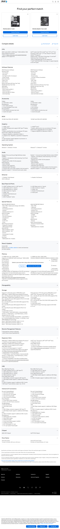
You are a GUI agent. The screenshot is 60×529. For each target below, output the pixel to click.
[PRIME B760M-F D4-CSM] (44, 28)
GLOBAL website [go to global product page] (13, 247)
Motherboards (3, 499)
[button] (53, 1)
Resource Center (19, 503)
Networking (3, 505)
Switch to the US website (34, 266)
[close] (49, 260)
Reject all (42, 526)
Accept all (53, 526)
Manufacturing (18, 485)
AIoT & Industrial (4, 503)
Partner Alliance (4, 482)
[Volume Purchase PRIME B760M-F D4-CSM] (44, 32)
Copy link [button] (55, 44)
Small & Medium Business (21, 475)
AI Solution (18, 496)
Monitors (2, 493)
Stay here (22, 266)
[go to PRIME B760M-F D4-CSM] (45, 21)
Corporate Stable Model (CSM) (36, 484)
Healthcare (18, 483)
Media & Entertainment (20, 490)
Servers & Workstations (5, 497)
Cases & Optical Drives (5, 507)
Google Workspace (19, 498)
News (17, 509)
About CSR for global (5, 477)
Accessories (3, 513)
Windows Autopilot (49, 486)
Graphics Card (3, 501)
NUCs (2, 491)
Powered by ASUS (34, 486)
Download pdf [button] (45, 44)
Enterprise (18, 477)
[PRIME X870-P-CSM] (15, 28)
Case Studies (18, 505)
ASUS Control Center (49, 482)
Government (18, 494)
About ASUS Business (5, 475)
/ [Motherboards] (11, 468)
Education (18, 479)
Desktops (3, 489)
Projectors (3, 495)
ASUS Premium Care (34, 482)
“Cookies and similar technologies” (46, 523)
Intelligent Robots (4, 511)
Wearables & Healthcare (5, 509)
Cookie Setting (31, 526)
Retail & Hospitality (19, 481)
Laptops (2, 487)
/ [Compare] (16, 468)
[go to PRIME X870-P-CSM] (15, 21)
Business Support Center (50, 475)
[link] (15, 36)
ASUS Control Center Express (51, 484)
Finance (17, 492)
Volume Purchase (34, 475)
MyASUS (47, 480)
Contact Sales (33, 477)
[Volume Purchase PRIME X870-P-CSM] (15, 32)
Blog (17, 507)
